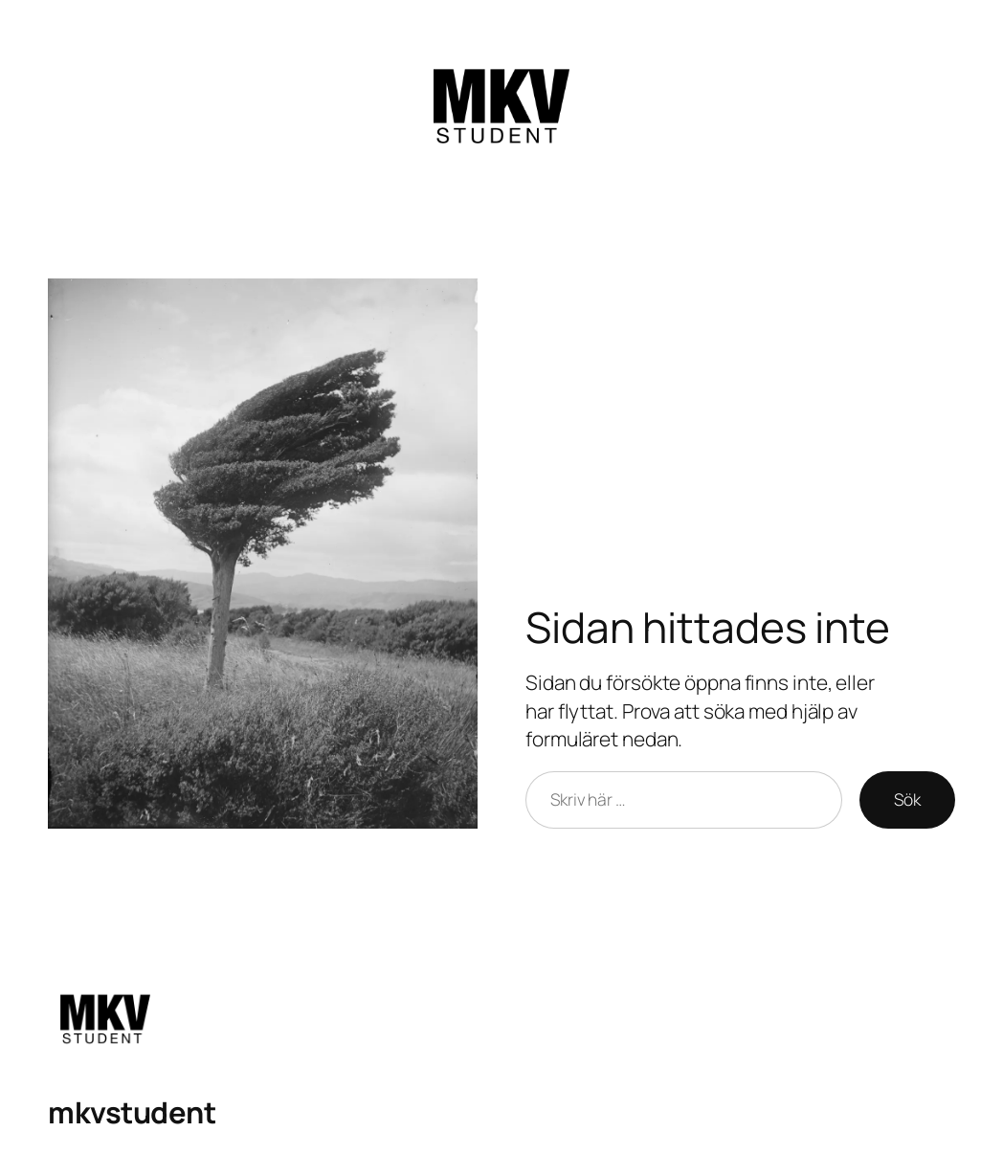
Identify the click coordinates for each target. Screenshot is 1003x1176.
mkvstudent (131, 1112)
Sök (907, 799)
